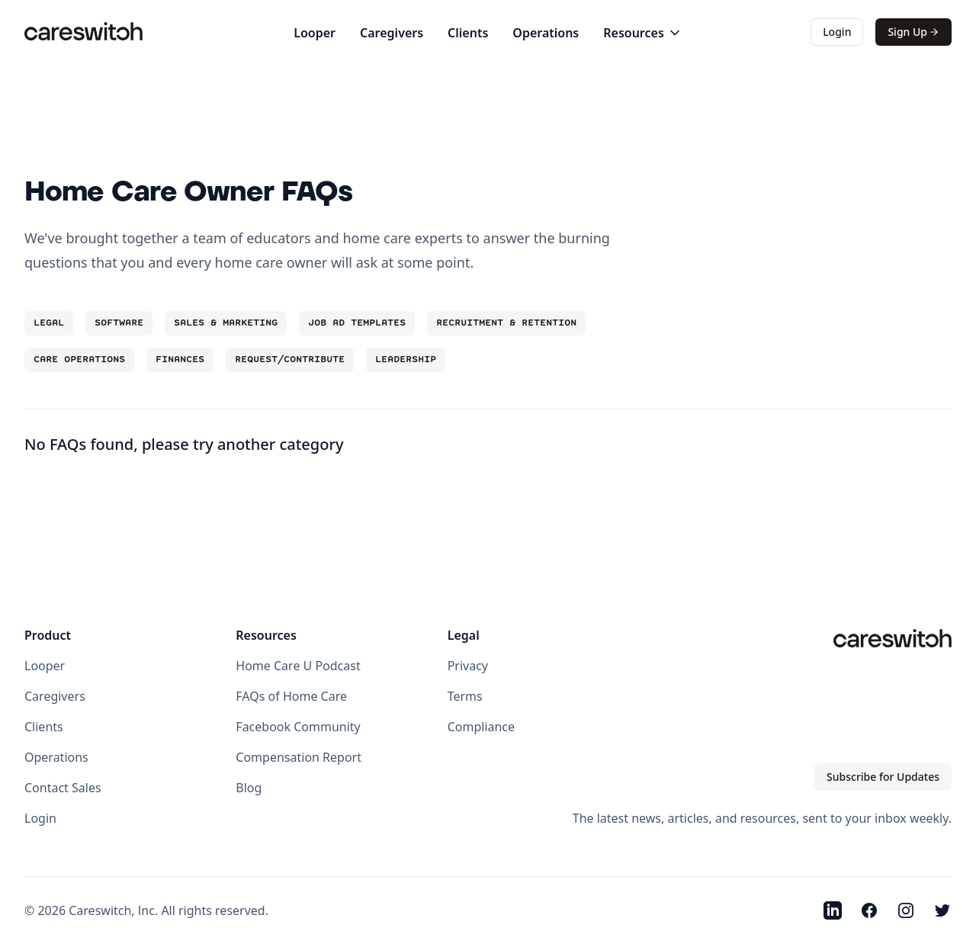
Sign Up (913, 31)
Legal (49, 323)
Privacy (468, 665)
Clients (468, 32)
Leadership (405, 359)
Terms (465, 696)
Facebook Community (298, 726)
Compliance (481, 726)
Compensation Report (298, 757)
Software (119, 323)
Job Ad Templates (357, 323)
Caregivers (391, 32)
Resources (642, 32)
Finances (180, 359)
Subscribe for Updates (883, 776)
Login (837, 31)
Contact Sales (62, 787)
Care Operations (79, 359)
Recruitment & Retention (506, 323)
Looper (315, 32)
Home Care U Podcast (298, 665)
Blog (249, 787)
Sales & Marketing (226, 323)
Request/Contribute (290, 359)
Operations (545, 32)
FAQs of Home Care (291, 696)
